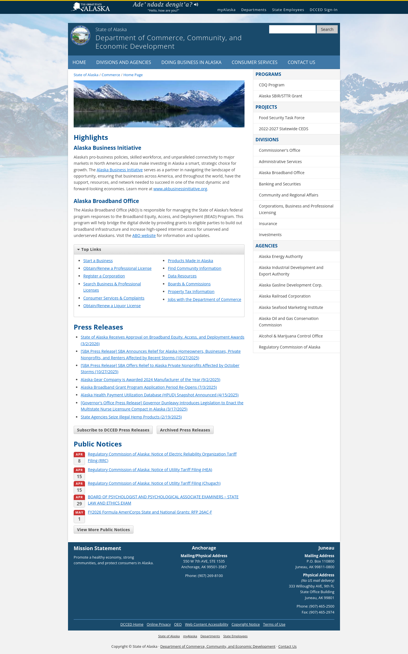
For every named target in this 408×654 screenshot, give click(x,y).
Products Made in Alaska (190, 260)
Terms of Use (274, 624)
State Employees (288, 9)
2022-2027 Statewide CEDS (283, 128)
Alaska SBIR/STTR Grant (280, 96)
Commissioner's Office (279, 150)
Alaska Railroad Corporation (285, 296)
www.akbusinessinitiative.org (180, 188)
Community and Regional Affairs (288, 195)
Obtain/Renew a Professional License (117, 268)
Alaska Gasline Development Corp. (290, 285)
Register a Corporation (104, 276)
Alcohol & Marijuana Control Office (291, 336)
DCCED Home (131, 624)
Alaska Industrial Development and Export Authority (291, 270)
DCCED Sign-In (324, 9)
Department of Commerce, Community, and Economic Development (217, 646)
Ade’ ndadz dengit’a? (165, 4)
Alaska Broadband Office (282, 172)
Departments (254, 9)
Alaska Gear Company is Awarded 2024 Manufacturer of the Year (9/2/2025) (150, 379)
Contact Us (301, 62)
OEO (178, 624)
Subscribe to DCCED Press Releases (113, 430)
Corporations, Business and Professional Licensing (296, 209)
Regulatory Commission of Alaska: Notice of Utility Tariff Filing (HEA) (143, 470)
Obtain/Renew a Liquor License (112, 305)
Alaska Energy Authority (281, 256)
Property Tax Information (191, 291)
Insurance (268, 223)
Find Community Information (194, 268)
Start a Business (98, 260)
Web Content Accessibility (206, 624)
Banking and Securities (280, 184)
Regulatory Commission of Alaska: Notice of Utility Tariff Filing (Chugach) (147, 483)
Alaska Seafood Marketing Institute (291, 307)
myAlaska (226, 9)
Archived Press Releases (185, 430)
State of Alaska (92, 7)
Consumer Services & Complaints (113, 298)
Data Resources (182, 276)
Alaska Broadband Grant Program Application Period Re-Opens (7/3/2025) (149, 387)
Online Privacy (159, 624)
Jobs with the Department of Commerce (204, 299)
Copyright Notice (245, 624)
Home (79, 62)
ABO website (144, 235)
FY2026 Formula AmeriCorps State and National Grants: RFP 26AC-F (143, 512)
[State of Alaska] (80, 35)
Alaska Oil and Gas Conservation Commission (288, 321)
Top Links (89, 249)
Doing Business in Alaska (191, 62)
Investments (270, 234)
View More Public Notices (103, 529)
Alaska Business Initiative (120, 169)
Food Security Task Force (282, 117)
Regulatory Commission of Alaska (289, 347)
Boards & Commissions (189, 284)
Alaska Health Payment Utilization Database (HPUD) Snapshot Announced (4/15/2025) (160, 394)
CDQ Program (271, 84)
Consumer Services (255, 62)
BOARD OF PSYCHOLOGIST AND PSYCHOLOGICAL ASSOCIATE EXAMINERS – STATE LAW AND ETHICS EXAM (156, 500)
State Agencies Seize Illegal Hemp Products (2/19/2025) (131, 417)
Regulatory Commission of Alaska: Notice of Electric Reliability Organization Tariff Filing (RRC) (155, 457)
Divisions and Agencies (123, 62)
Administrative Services (280, 161)
